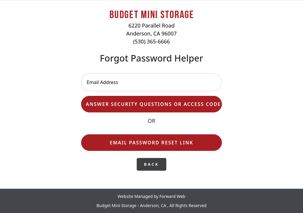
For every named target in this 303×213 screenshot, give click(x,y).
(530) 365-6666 (151, 41)
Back (151, 164)
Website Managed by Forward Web (151, 196)
